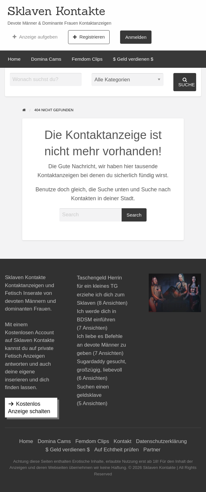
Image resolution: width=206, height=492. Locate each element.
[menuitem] (35, 36)
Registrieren (89, 37)
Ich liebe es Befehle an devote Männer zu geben (101, 344)
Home (14, 59)
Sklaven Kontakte (56, 10)
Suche (186, 82)
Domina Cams (46, 59)
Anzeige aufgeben (35, 37)
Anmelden (136, 37)
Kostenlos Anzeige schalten (29, 407)
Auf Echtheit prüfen (116, 450)
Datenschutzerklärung (161, 441)
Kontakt (122, 441)
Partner (151, 450)
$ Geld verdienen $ (133, 59)
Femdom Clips (87, 59)
